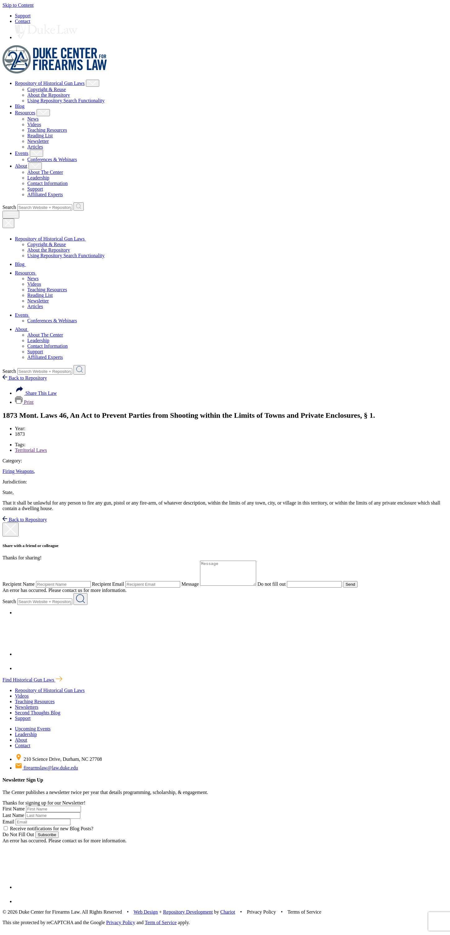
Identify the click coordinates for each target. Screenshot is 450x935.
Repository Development (188, 916)
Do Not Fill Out (18, 839)
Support (23, 15)
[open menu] (10, 214)
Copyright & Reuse (46, 89)
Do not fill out (278, 588)
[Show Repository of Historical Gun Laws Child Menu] (92, 83)
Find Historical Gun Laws (32, 684)
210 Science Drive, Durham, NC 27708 (58, 763)
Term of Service (161, 927)
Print (24, 402)
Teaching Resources (47, 130)
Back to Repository (24, 378)
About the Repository (48, 95)
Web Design (146, 916)
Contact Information (47, 183)
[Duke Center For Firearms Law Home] (54, 71)
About (21, 166)
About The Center (45, 172)
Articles (35, 146)
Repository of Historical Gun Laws (50, 83)
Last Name (13, 820)
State (8, 492)
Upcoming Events (33, 733)
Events (22, 153)
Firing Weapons (18, 471)
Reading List (40, 135)
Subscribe (47, 839)
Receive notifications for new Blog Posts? (48, 833)
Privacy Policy (120, 927)
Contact (22, 21)
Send (356, 589)
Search (9, 207)
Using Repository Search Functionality (66, 100)
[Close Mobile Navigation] (8, 223)
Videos (34, 124)
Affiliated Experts (45, 194)
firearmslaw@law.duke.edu (46, 772)
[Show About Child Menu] (35, 166)
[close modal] (10, 529)
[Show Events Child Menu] (36, 153)
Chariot (227, 916)
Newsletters (26, 711)
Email (8, 826)
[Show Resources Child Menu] (43, 112)
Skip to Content (17, 5)
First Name (13, 813)
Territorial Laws (31, 450)
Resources (25, 112)
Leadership (38, 177)
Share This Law (36, 393)
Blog (20, 106)
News (32, 118)
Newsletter (38, 141)
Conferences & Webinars (52, 159)
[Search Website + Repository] (79, 206)
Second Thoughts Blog (37, 717)
